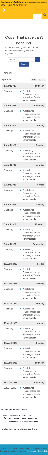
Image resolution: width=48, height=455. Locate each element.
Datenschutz (43, 451)
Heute (34, 79)
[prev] (40, 79)
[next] (44, 79)
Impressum (31, 451)
